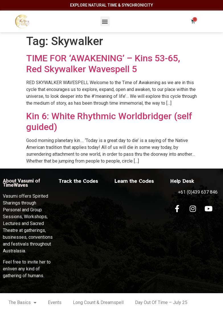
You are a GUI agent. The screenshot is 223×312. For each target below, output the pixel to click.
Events (55, 302)
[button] (105, 21)
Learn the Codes (134, 180)
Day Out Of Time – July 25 (161, 302)
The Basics (22, 302)
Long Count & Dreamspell (98, 302)
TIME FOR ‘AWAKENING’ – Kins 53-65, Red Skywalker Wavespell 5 (103, 63)
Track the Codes (78, 180)
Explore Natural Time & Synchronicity (111, 5)
